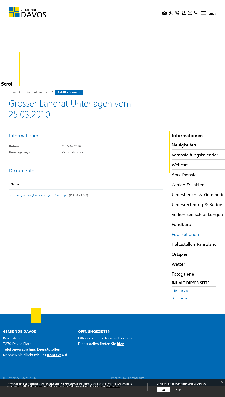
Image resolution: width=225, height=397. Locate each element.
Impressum (118, 378)
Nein (178, 390)
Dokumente (179, 298)
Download (148, 195)
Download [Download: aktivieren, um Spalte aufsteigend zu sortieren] (143, 184)
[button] (35, 92)
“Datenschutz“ (112, 386)
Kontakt (54, 354)
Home (12, 92)
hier (120, 343)
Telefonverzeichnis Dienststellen (31, 349)
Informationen (181, 290)
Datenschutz (136, 378)
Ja (163, 390)
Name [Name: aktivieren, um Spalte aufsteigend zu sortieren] (14, 184)
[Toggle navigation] (207, 14)
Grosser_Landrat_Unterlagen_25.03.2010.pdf (39, 195)
